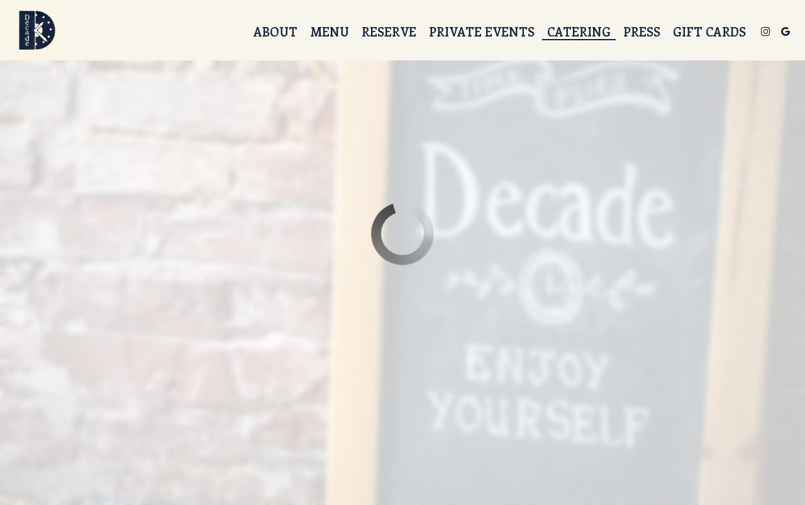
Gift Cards (709, 31)
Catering (579, 31)
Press (641, 31)
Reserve (389, 31)
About (275, 31)
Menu (329, 31)
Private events (482, 31)
